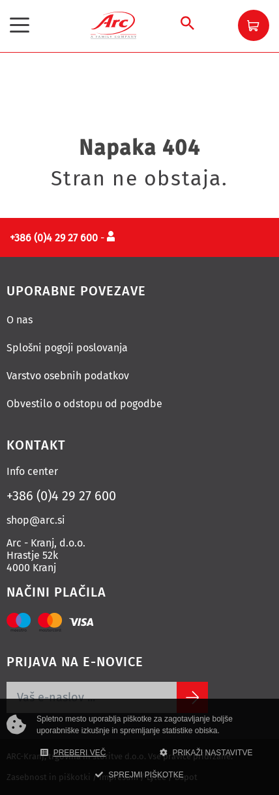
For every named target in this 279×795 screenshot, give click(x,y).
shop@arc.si (36, 520)
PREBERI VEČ (73, 752)
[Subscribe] (192, 697)
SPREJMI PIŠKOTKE (139, 774)
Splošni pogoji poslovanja (67, 348)
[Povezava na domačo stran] (113, 24)
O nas (20, 320)
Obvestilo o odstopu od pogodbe (84, 404)
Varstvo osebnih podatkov (68, 376)
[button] (253, 25)
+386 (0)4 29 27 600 (61, 496)
